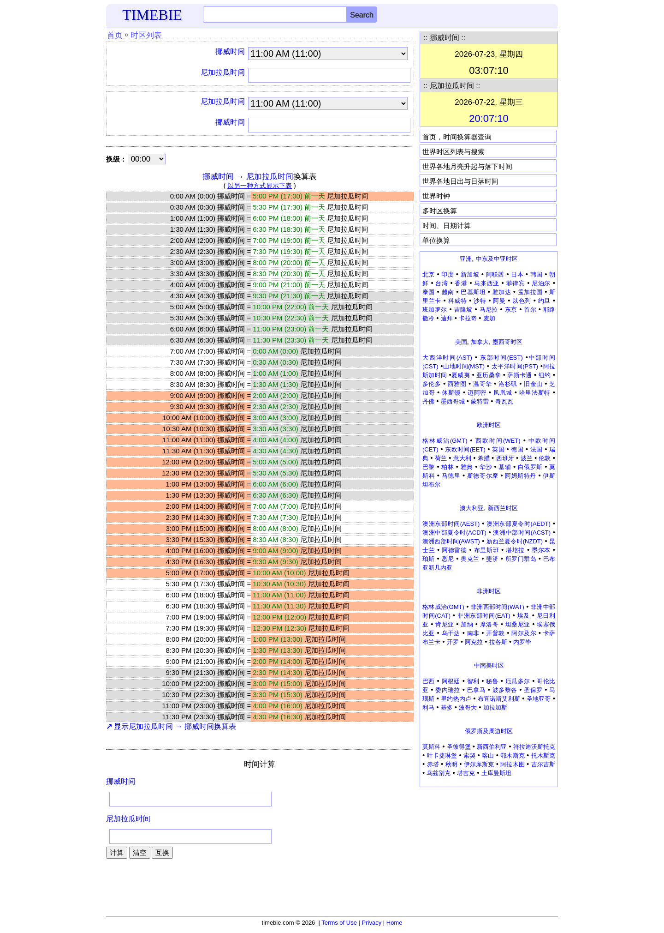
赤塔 (433, 764)
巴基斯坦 (473, 292)
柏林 (447, 466)
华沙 (486, 466)
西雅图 (457, 383)
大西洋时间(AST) (447, 357)
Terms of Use (339, 922)
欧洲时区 (489, 424)
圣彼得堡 (459, 746)
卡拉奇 (468, 318)
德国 (517, 449)
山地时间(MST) (464, 366)
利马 (428, 707)
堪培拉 (515, 550)
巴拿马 (476, 689)
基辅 (504, 466)
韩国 (536, 274)
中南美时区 (489, 665)
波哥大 (468, 707)
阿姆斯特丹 (520, 475)
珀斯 (428, 558)
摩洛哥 (489, 624)
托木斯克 (543, 755)
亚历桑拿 (488, 375)
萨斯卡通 (519, 375)
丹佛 (428, 401)
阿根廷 (451, 681)
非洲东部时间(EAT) (483, 615)
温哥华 (482, 383)
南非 (473, 633)
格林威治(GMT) (444, 440)
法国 (536, 449)
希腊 (484, 458)
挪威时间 (230, 51)
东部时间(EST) (501, 357)
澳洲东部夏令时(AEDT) (518, 523)
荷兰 (441, 458)
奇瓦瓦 (504, 401)
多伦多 (431, 383)
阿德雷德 (454, 550)
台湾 (441, 283)
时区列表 (146, 35)
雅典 (467, 466)
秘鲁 (492, 681)
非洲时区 (489, 591)
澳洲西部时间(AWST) (451, 541)
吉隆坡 (463, 309)
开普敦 (495, 633)
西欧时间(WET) (497, 440)
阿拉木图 (512, 764)
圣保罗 (533, 689)
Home (394, 922)
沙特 (480, 300)
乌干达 (451, 633)
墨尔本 (541, 550)
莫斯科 (431, 746)
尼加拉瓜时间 (223, 72)
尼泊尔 (541, 283)
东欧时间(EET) (465, 449)
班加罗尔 (434, 309)
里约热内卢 (456, 698)
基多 (447, 707)
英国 (498, 449)
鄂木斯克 (512, 755)
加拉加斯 (495, 707)
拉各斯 (498, 641)
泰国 (428, 292)
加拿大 (480, 341)
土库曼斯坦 (496, 773)
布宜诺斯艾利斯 (499, 698)
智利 (473, 681)
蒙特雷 (480, 401)
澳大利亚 (472, 508)
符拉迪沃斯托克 (534, 746)
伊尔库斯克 (479, 764)
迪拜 (447, 318)
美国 (461, 341)
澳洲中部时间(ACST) (522, 532)
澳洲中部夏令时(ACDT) (454, 532)
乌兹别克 (439, 773)
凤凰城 (502, 392)
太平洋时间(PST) (515, 366)
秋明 (451, 764)
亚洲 (466, 258)
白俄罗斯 (530, 466)
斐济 (492, 558)
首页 (115, 35)
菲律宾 (515, 283)
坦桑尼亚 (517, 624)
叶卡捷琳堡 (442, 755)
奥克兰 (470, 558)
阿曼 (499, 300)
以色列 (521, 300)
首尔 (530, 309)
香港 (461, 283)
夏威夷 (460, 375)
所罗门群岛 (520, 558)
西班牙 (505, 458)
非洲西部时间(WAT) (497, 606)
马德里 (451, 475)
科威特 (457, 300)
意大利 (462, 458)
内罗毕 (522, 641)
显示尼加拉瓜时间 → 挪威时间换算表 (171, 726)
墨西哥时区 (507, 341)
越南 (448, 292)
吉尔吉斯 (543, 764)
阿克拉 (474, 641)
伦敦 (545, 458)
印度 (447, 274)
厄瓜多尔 (517, 681)
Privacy (372, 922)
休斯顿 (451, 392)
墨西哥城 (453, 401)
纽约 (545, 375)
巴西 (428, 681)
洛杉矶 (507, 383)
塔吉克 (466, 773)
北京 (428, 274)
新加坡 (470, 274)
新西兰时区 (503, 508)
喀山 (488, 755)
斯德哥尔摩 (482, 475)
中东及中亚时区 (497, 258)
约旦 (544, 300)
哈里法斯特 (535, 392)
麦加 (489, 318)
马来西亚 (486, 283)
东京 (511, 309)
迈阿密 (477, 392)
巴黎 (428, 466)
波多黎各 (504, 689)
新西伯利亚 (492, 746)
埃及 (523, 615)
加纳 (467, 624)
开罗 (453, 641)
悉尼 (448, 558)
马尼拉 (489, 309)
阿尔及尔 (523, 633)
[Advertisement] (489, 849)
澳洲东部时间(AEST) (451, 523)
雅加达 (501, 292)
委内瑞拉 (447, 689)
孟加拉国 (530, 292)
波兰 (527, 458)
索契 (469, 755)
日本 (517, 274)
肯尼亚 (444, 624)
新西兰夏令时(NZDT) (514, 541)
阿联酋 (495, 274)
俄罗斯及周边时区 (489, 731)
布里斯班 (486, 550)
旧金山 (533, 383)
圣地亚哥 (539, 698)
